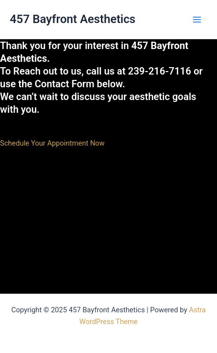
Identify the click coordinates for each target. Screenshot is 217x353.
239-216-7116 (159, 71)
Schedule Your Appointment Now (52, 143)
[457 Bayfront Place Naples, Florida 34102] (73, 197)
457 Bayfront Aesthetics (73, 19)
